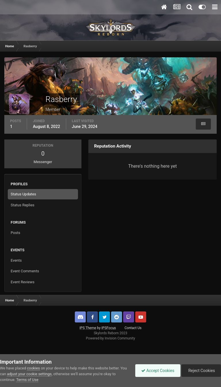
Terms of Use (27, 379)
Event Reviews (23, 282)
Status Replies (23, 205)
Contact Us (133, 328)
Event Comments (25, 271)
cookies (33, 368)
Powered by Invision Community (110, 338)
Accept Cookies (157, 370)
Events (16, 260)
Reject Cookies (201, 370)
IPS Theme (87, 328)
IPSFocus (108, 328)
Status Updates (23, 194)
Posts (15, 233)
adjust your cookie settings (29, 374)
